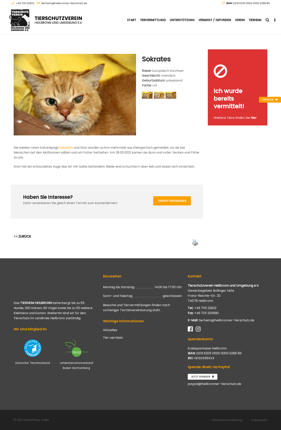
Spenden (270, 99)
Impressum (259, 420)
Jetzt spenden (202, 376)
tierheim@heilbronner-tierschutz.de (64, 3)
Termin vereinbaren (172, 201)
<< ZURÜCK (22, 236)
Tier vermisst (113, 338)
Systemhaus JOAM (36, 420)
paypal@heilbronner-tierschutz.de (214, 384)
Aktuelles (110, 330)
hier (254, 117)
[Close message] (264, 52)
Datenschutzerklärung (227, 420)
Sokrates (66, 147)
